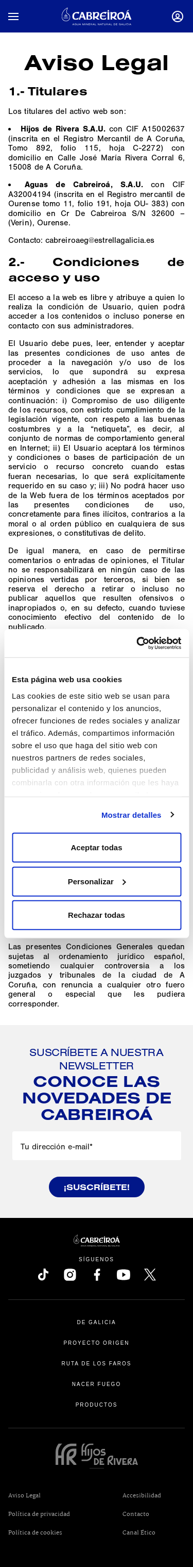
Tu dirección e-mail (57, 1146)
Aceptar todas (96, 847)
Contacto (135, 1514)
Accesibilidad (141, 1495)
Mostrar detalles (131, 814)
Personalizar (97, 881)
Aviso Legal (24, 1495)
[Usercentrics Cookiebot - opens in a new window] (137, 643)
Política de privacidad (39, 1514)
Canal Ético (153, 1532)
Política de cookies (35, 1533)
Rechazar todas (96, 915)
